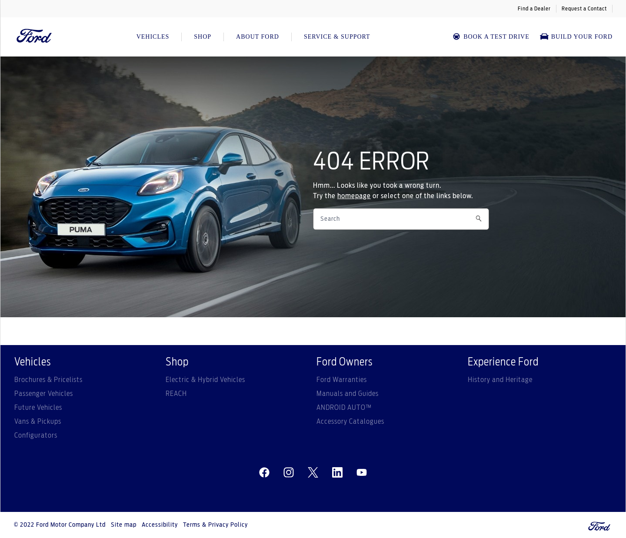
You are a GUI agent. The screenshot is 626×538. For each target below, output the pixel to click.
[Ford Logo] (34, 37)
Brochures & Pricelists (48, 379)
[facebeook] (264, 473)
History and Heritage (500, 379)
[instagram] (288, 473)
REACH (176, 393)
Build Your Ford (576, 37)
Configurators (35, 435)
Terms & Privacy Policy (215, 525)
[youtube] (361, 473)
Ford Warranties (341, 379)
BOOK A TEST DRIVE (490, 37)
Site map (124, 525)
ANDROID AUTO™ (344, 407)
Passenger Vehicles (43, 393)
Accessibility (160, 525)
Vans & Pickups (37, 421)
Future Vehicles (38, 407)
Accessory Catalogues (350, 421)
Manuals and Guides (347, 393)
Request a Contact (584, 8)
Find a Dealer (534, 8)
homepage (354, 196)
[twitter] (313, 473)
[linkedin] (337, 473)
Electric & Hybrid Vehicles (205, 379)
